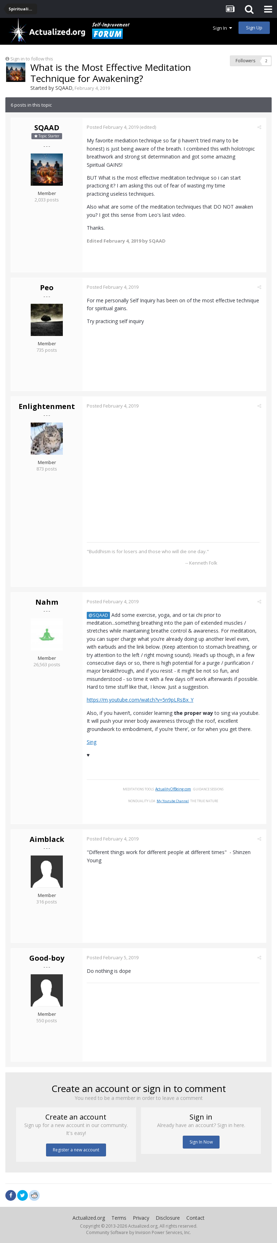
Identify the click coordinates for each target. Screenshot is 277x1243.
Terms (118, 1217)
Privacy (141, 1217)
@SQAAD (99, 615)
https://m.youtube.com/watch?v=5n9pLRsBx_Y (141, 699)
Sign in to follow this (31, 58)
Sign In (222, 28)
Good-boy (46, 958)
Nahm (46, 601)
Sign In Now (201, 1142)
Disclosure (168, 1217)
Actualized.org (88, 1217)
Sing (92, 742)
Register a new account (76, 1150)
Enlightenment (47, 406)
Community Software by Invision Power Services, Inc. (138, 1232)
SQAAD (63, 87)
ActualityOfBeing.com (174, 788)
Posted (114, 127)
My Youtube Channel (174, 800)
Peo (47, 287)
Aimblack (47, 839)
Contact (195, 1217)
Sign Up (254, 27)
